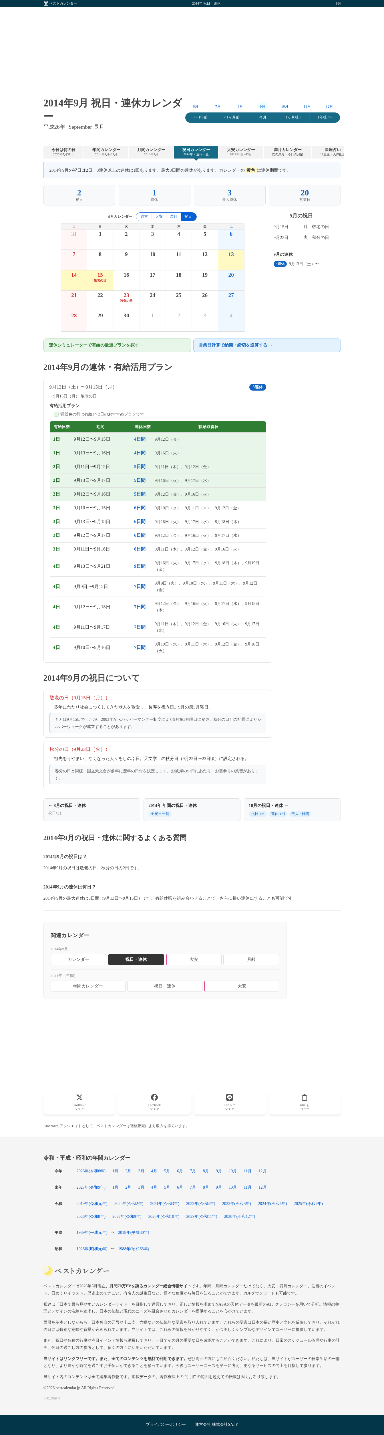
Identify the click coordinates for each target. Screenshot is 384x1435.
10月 (285, 106)
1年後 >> (325, 117)
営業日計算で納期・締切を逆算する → (236, 345)
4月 (154, 1171)
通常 (144, 217)
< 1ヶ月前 (232, 117)
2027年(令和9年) (91, 1187)
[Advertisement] (192, 47)
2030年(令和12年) (239, 1216)
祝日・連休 (165, 985)
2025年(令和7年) (308, 1203)
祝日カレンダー (196, 152)
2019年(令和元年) (92, 1203)
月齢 (251, 959)
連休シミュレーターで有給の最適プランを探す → (96, 345)
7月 (218, 106)
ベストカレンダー (63, 3)
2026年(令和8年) (91, 1171)
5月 (167, 1171)
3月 (141, 1171)
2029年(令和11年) (201, 1216)
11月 (307, 106)
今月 (262, 117)
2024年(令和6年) (272, 1203)
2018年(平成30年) (133, 1232)
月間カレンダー (151, 152)
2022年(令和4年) (200, 1203)
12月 (329, 106)
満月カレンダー (287, 152)
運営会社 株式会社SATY (216, 1424)
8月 (240, 106)
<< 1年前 (200, 117)
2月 (128, 1171)
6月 (195, 106)
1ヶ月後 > (294, 117)
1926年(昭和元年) (92, 1248)
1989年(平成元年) (92, 1232)
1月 (115, 1171)
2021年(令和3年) (164, 1203)
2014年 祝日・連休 (206, 3)
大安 (159, 217)
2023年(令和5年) (236, 1203)
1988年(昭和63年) (133, 1248)
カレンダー (78, 959)
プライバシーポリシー (166, 1424)
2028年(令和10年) (164, 1216)
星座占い (332, 152)
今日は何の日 (63, 152)
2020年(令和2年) (129, 1203)
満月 (173, 217)
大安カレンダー (241, 152)
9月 (219, 1171)
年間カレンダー (106, 152)
